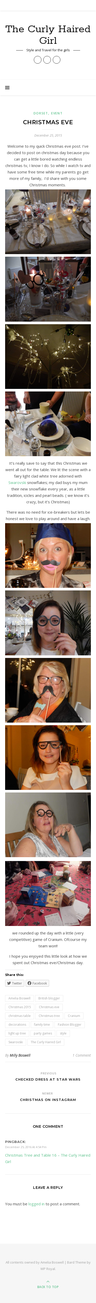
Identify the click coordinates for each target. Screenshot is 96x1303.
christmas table (19, 1016)
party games (43, 1033)
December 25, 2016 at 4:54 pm (26, 1147)
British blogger (49, 998)
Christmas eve (49, 1007)
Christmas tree (49, 1016)
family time (42, 1024)
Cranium (74, 1016)
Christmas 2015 (19, 1007)
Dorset (41, 113)
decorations (17, 1024)
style (63, 1033)
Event (57, 113)
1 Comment (81, 1055)
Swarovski (17, 482)
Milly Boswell (20, 1055)
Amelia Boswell (19, 998)
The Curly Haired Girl (48, 35)
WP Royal (47, 1268)
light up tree (17, 1033)
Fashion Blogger (69, 1024)
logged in (36, 1203)
